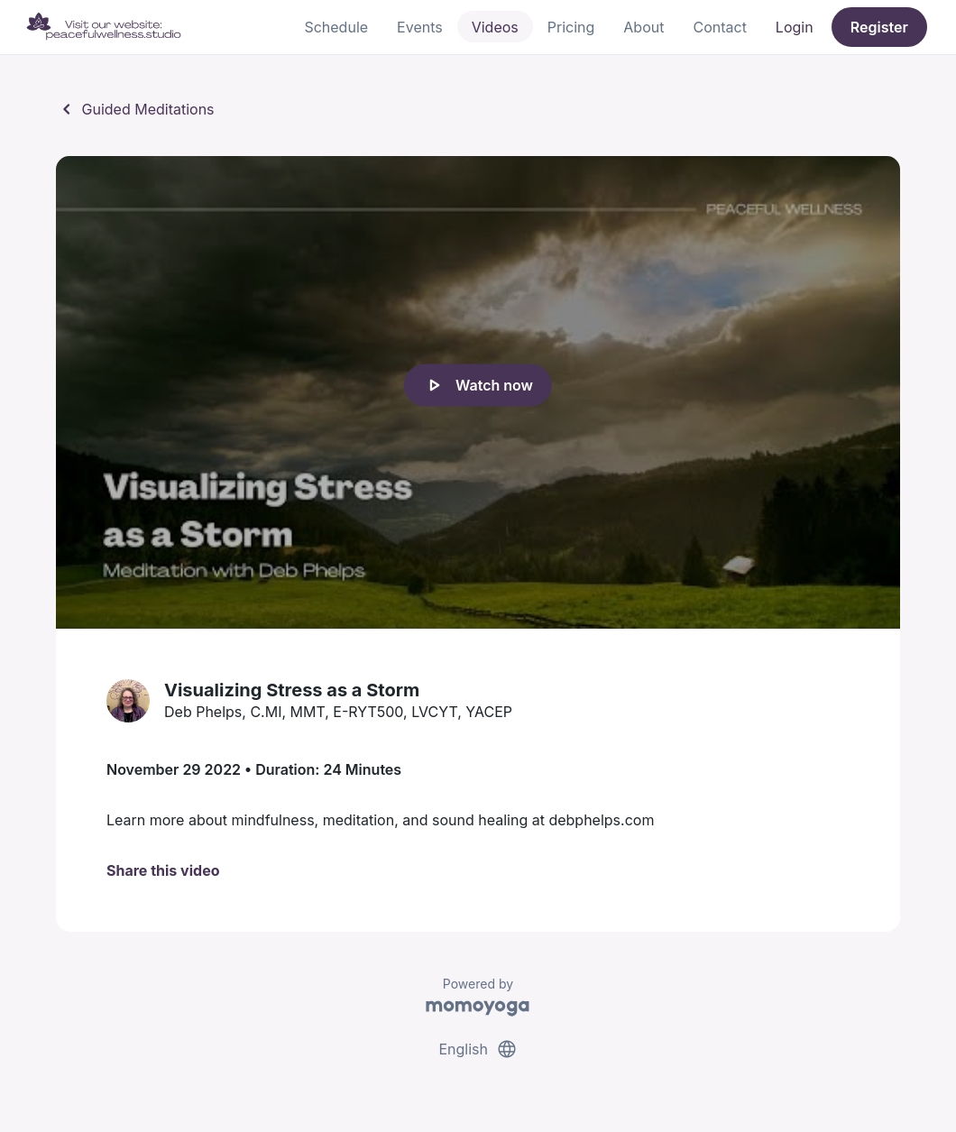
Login (795, 27)
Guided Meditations (135, 109)
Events (420, 27)
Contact (719, 27)
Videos (495, 27)
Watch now (478, 385)
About (643, 27)
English (477, 1049)
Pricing (571, 27)
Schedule (336, 27)
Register (879, 27)
